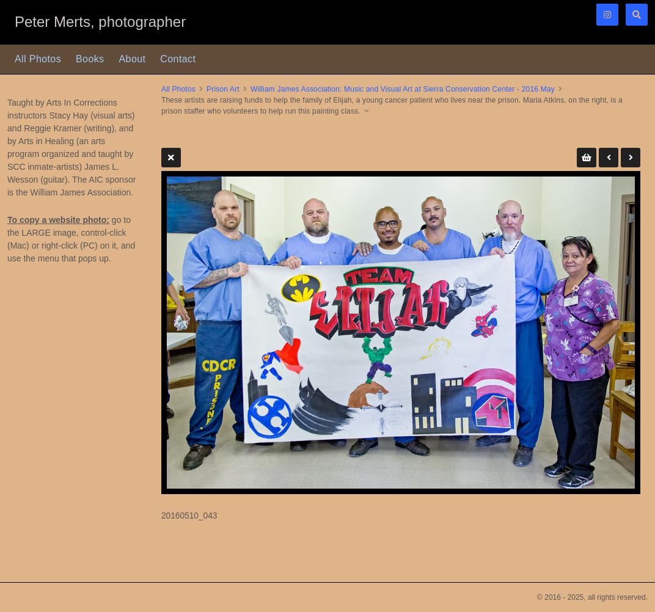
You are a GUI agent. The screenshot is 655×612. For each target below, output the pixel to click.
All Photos (38, 59)
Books (90, 59)
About (132, 59)
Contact (178, 59)
